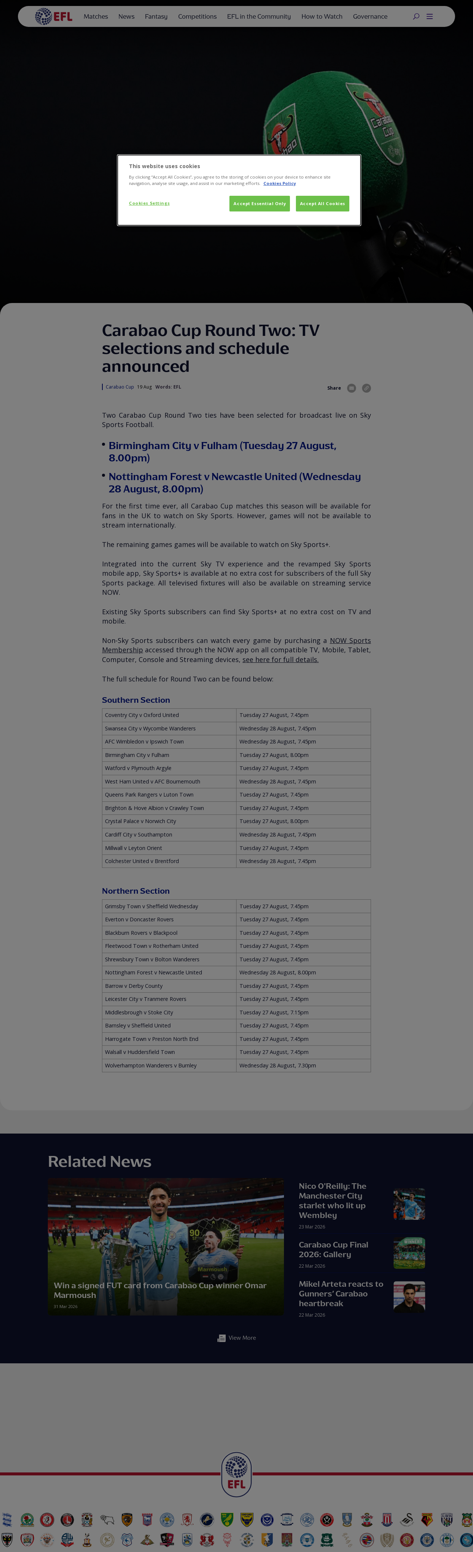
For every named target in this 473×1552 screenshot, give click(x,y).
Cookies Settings (149, 203)
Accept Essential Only (260, 203)
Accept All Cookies (322, 203)
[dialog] (239, 190)
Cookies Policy (279, 183)
